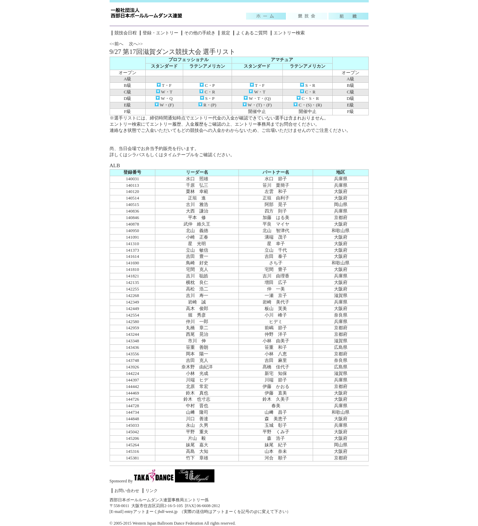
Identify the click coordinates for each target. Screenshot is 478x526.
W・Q (164, 98)
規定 (225, 33)
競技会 (307, 16)
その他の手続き (199, 33)
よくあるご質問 (251, 33)
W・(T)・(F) (257, 105)
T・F (164, 85)
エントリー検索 (289, 33)
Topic (266, 16)
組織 (348, 16)
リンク (151, 490)
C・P (207, 85)
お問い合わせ (126, 490)
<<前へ (116, 44)
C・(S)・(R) (307, 105)
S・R (307, 85)
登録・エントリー (160, 33)
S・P (207, 98)
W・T (164, 92)
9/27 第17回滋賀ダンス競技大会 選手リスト (173, 51)
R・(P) (207, 105)
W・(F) (164, 105)
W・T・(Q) (257, 98)
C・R (207, 92)
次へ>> (136, 44)
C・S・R (308, 98)
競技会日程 (125, 33)
